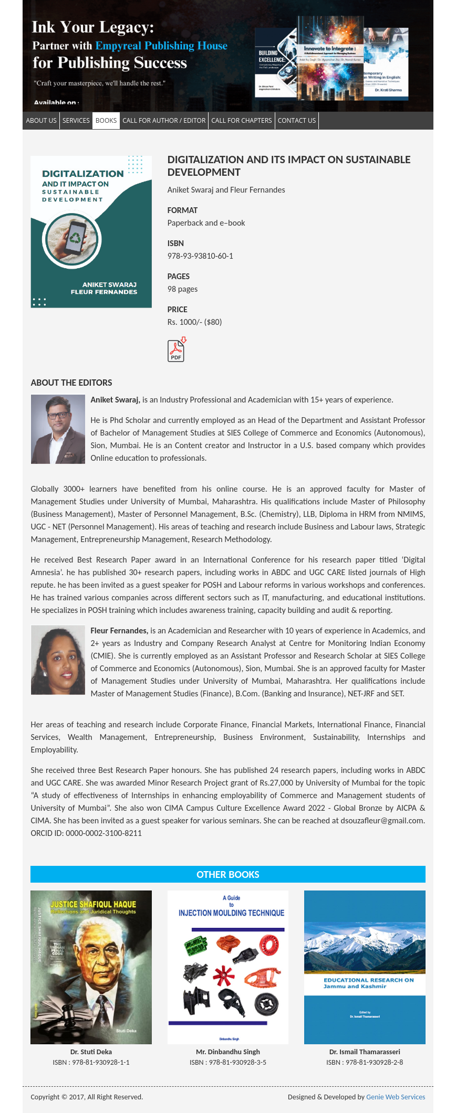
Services (76, 120)
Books (106, 120)
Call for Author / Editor (163, 120)
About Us (41, 120)
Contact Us (297, 120)
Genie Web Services (395, 1097)
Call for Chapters (241, 120)
